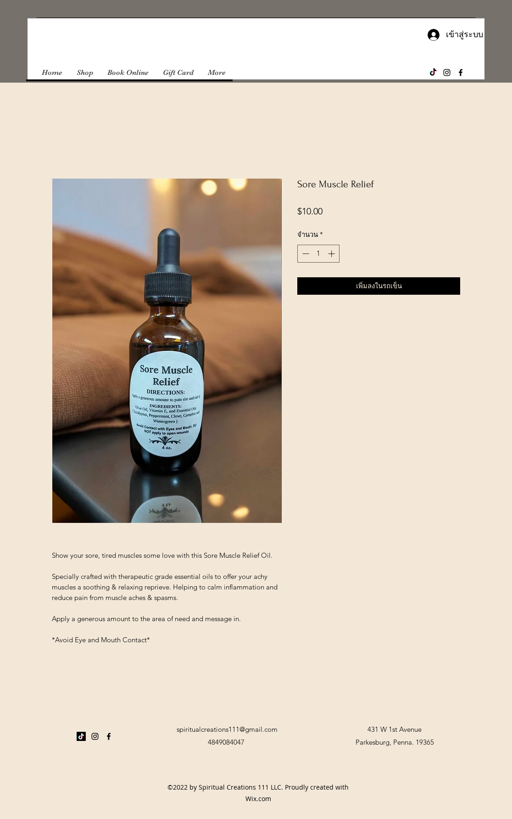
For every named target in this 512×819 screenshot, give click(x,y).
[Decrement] (305, 253)
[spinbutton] (318, 253)
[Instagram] (446, 72)
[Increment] (332, 253)
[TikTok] (433, 72)
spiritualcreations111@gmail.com (227, 729)
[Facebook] (460, 72)
